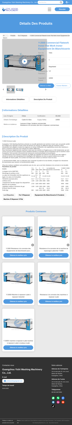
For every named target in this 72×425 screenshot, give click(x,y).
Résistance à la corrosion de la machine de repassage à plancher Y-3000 (53, 250)
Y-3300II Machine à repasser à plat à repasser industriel (18, 296)
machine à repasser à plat (13, 199)
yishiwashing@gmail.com (13, 381)
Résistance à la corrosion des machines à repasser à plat (54, 296)
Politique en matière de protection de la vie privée (8, 421)
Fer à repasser (22, 35)
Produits (12, 35)
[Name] (61, 2)
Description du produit (43, 99)
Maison (5, 36)
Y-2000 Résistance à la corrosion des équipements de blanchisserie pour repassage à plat (18, 250)
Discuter (62, 9)
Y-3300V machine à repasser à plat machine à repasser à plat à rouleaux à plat (18, 342)
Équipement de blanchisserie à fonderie (49, 195)
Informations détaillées (15, 99)
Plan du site (19, 421)
